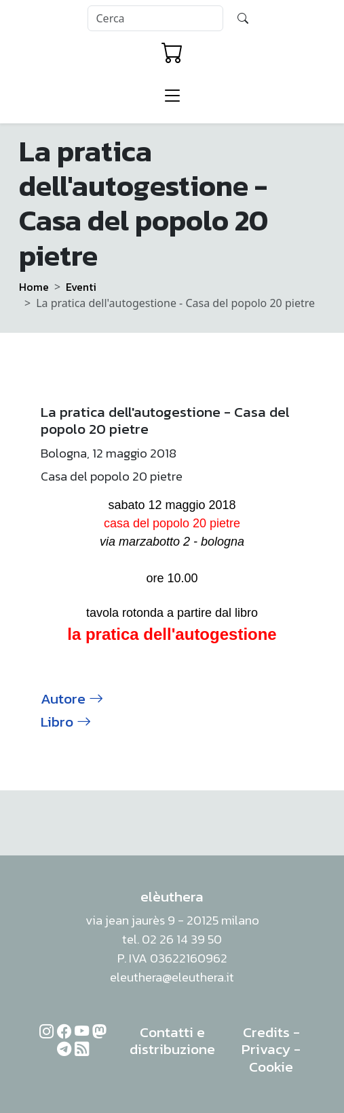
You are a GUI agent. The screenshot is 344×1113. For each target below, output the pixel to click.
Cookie (271, 1066)
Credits (266, 1032)
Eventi (81, 287)
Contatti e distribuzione (172, 1040)
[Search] (155, 18)
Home (34, 287)
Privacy (266, 1048)
